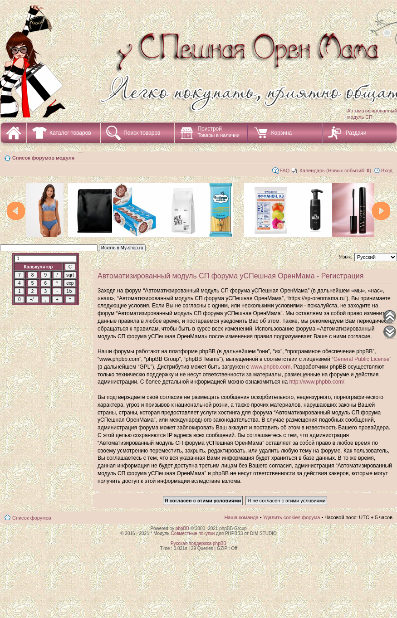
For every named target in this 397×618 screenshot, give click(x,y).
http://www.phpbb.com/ (316, 382)
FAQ (284, 170)
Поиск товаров (141, 133)
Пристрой (218, 132)
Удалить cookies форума (291, 517)
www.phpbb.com (270, 367)
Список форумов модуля (43, 158)
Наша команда (241, 517)
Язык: (345, 256)
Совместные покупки (193, 533)
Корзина (281, 133)
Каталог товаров (70, 133)
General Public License (361, 359)
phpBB (182, 528)
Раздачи (356, 133)
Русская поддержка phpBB (198, 543)
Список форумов (31, 518)
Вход (386, 170)
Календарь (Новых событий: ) (335, 170)
